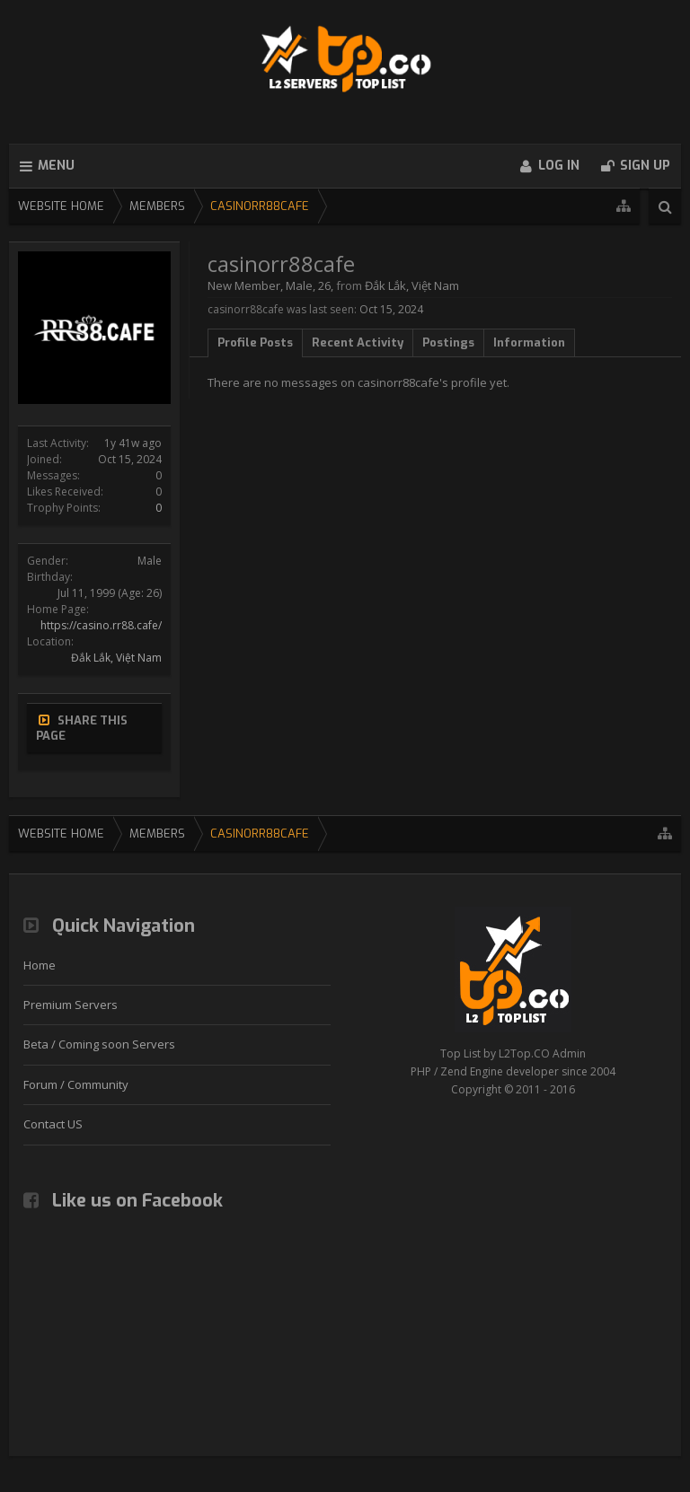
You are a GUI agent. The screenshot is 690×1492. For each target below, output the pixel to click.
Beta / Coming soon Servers (99, 1044)
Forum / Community (75, 1084)
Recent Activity (357, 342)
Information (529, 342)
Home (39, 965)
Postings (448, 342)
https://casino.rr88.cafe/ (101, 625)
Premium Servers (70, 1004)
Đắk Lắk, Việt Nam (116, 657)
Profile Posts (255, 342)
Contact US (53, 1124)
